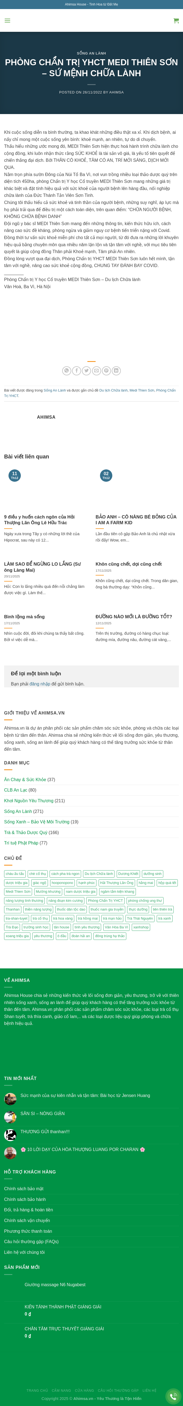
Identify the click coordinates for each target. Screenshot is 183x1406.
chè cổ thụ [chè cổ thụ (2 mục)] (37, 874)
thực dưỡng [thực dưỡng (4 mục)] (138, 909)
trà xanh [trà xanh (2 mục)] (164, 918)
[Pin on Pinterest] (106, 370)
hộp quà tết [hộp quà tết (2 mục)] (167, 883)
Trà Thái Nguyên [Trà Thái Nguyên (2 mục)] (140, 918)
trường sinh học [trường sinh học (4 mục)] (36, 927)
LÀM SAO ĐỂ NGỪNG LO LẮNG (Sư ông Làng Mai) (42, 567)
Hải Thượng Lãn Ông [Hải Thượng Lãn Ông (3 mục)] (116, 883)
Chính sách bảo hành (25, 1199)
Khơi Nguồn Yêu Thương (28, 800)
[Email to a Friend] (96, 370)
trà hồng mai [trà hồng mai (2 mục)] (88, 918)
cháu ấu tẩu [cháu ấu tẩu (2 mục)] (15, 874)
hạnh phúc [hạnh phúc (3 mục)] (86, 883)
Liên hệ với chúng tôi (24, 1252)
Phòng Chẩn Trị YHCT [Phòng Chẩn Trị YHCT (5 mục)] (105, 900)
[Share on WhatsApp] (66, 370)
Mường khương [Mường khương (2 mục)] (48, 891)
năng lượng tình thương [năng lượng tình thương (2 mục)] (24, 900)
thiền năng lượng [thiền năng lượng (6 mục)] (38, 909)
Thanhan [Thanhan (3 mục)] (13, 909)
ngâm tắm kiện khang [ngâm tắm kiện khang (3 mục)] (117, 891)
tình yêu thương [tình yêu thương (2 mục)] (87, 927)
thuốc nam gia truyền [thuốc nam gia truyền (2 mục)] (107, 909)
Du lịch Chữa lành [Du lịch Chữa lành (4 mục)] (99, 874)
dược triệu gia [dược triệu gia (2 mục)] (16, 883)
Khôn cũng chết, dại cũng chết (129, 564)
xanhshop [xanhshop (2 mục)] (141, 927)
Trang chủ (37, 1391)
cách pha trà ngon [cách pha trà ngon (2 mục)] (65, 874)
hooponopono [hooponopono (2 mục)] (62, 883)
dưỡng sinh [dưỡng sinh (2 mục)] (152, 874)
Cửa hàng (84, 1391)
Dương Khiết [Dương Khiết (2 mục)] (128, 874)
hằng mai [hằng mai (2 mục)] (146, 883)
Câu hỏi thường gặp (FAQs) (31, 1241)
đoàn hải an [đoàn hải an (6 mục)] (81, 936)
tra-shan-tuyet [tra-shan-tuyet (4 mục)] (16, 918)
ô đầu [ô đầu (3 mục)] (62, 936)
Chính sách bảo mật (23, 1188)
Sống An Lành (91, 53)
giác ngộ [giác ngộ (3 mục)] (39, 883)
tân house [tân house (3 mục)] (61, 927)
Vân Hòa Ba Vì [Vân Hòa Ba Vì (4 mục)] (116, 927)
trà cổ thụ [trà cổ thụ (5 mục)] (40, 918)
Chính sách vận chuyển (27, 1220)
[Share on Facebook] (76, 370)
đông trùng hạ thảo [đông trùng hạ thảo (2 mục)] (109, 936)
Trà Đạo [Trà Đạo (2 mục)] (12, 927)
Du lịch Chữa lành (113, 390)
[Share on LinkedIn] (116, 370)
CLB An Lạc (15, 790)
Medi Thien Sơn (142, 390)
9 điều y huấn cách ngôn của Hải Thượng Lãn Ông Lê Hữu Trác (39, 520)
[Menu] (7, 20)
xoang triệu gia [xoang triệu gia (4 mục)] (17, 936)
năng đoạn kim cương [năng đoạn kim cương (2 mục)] (65, 900)
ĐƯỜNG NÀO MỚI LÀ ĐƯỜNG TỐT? (134, 616)
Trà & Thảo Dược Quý (25, 832)
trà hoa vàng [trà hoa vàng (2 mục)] (63, 918)
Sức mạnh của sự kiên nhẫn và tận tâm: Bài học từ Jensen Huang (85, 1095)
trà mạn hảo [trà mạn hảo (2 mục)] (112, 918)
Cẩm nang (61, 1391)
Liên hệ (149, 1391)
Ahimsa (116, 92)
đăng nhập (40, 684)
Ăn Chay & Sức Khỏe (25, 779)
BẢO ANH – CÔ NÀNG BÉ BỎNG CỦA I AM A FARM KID (136, 520)
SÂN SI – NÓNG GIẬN (43, 1113)
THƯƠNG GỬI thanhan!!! (45, 1131)
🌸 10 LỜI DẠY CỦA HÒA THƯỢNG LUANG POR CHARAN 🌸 (83, 1149)
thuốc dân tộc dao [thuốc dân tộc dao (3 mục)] (71, 909)
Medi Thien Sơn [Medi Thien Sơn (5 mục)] (18, 891)
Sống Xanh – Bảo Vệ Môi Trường (36, 822)
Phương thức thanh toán (28, 1231)
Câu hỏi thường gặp (118, 1391)
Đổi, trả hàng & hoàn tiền (28, 1209)
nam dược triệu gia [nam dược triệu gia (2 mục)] (80, 891)
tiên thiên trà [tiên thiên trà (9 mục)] (162, 909)
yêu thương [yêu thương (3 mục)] (43, 936)
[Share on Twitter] (86, 370)
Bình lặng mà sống (24, 616)
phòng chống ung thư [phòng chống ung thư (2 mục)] (145, 900)
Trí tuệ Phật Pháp (21, 843)
